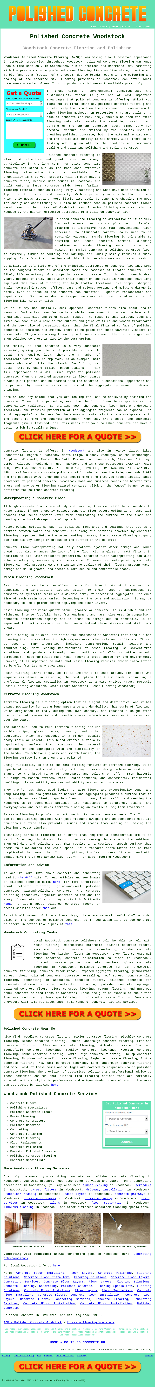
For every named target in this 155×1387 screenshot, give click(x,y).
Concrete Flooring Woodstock (91, 1322)
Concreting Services (21, 1281)
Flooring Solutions (90, 1277)
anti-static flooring (78, 984)
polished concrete (102, 61)
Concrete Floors (52, 1294)
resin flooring (86, 661)
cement (17, 419)
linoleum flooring (19, 1207)
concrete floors (89, 980)
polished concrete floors (25, 988)
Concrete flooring (19, 450)
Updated (48, 1356)
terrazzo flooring (124, 765)
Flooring (82, 1356)
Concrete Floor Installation (95, 1294)
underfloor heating (20, 1194)
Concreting (48, 1286)
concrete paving (98, 1198)
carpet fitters (43, 1189)
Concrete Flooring (19, 1286)
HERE (7, 903)
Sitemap (6, 1356)
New (39, 1356)
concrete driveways (40, 1198)
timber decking (95, 1185)
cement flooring (111, 988)
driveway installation (105, 1189)
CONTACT (127, 26)
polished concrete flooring (119, 1176)
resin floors (74, 657)
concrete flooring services (114, 1002)
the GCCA (25, 877)
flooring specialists (130, 1207)
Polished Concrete (76, 1286)
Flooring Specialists (115, 1286)
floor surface (139, 194)
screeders (143, 1185)
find (16, 1036)
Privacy (149, 1356)
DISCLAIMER (143, 26)
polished (20, 338)
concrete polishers (57, 472)
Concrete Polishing (115, 1273)
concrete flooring (129, 104)
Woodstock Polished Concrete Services (51, 1094)
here (56, 882)
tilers (54, 1202)
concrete (50, 481)
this (45, 908)
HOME (93, 26)
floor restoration (107, 1202)
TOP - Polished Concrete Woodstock (33, 1322)
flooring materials (63, 121)
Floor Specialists (117, 1290)
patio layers (75, 1194)
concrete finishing (20, 971)
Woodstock (77, 450)
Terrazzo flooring (19, 702)
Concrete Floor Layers (130, 1277)
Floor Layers (81, 1273)
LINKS (103, 26)
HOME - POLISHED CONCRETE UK (77, 1342)
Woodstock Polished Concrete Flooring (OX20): (43, 57)
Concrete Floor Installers (40, 1273)
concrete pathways (130, 1194)
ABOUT (114, 26)
